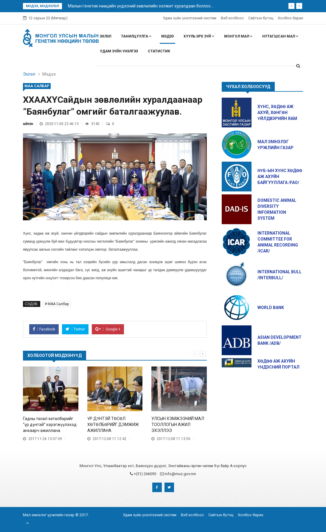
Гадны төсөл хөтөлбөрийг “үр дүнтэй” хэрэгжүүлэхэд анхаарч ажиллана (50, 424)
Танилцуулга (136, 36)
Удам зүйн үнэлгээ (119, 51)
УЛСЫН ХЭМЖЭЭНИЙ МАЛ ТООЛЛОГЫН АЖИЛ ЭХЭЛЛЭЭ (177, 424)
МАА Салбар (36, 86)
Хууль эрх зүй (199, 36)
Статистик (159, 51)
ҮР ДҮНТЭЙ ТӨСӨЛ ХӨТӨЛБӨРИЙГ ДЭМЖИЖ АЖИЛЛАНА (113, 424)
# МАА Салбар (57, 304)
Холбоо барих (290, 18)
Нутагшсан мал (280, 36)
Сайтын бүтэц (260, 18)
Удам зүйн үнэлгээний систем (189, 18)
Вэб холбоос (232, 18)
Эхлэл (105, 36)
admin (28, 124)
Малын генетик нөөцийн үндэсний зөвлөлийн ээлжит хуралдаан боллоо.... (141, 6)
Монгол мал (238, 36)
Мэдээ (167, 36)
